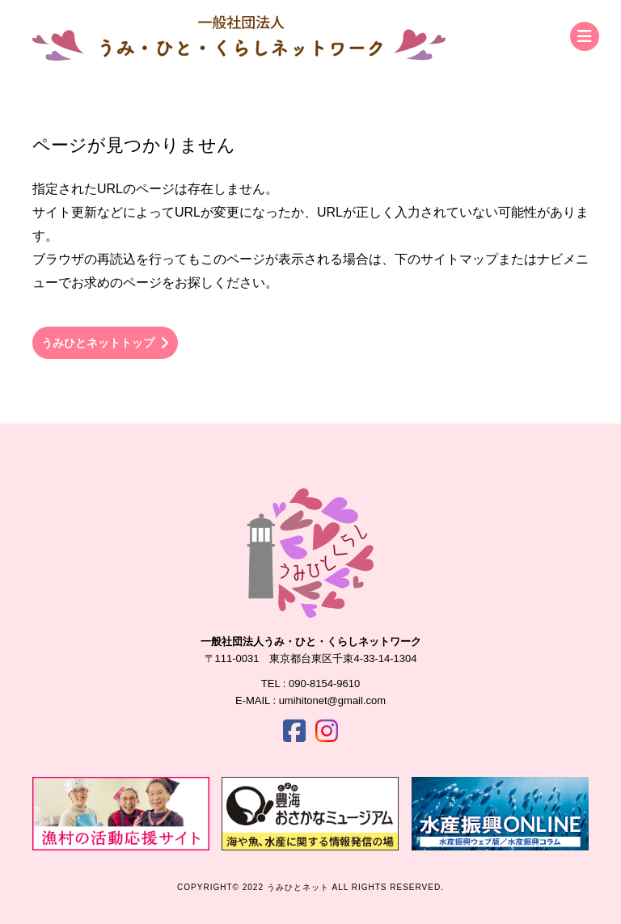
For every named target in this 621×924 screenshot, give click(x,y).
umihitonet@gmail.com (332, 700)
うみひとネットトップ (105, 343)
